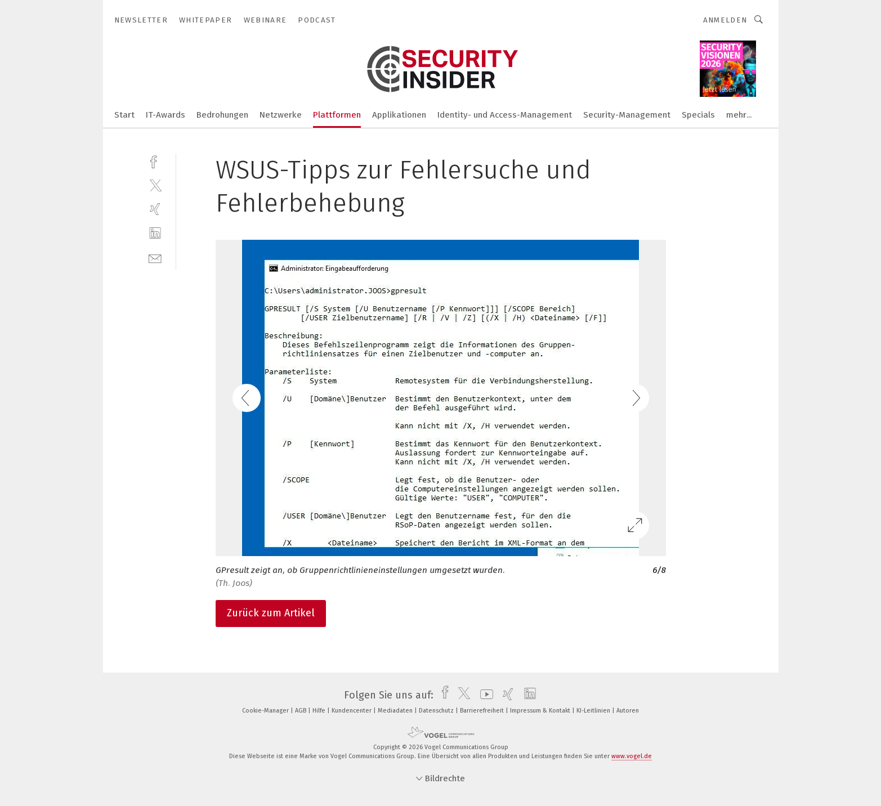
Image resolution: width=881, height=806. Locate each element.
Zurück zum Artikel (271, 613)
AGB (301, 710)
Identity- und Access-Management (504, 115)
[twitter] (155, 185)
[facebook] (155, 161)
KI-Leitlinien (594, 710)
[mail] (155, 257)
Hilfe (319, 710)
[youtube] (484, 695)
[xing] (155, 209)
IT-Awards (165, 115)
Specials (698, 115)
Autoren (627, 710)
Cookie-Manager (266, 710)
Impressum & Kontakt (541, 710)
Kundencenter (352, 710)
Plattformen (337, 115)
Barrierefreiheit (483, 710)
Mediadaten (396, 710)
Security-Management (626, 115)
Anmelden (725, 20)
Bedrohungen (222, 115)
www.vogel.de (631, 756)
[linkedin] (155, 233)
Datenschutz (437, 710)
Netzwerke (281, 115)
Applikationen (399, 115)
